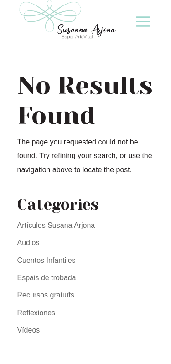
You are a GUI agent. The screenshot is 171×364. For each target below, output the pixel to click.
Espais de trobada (46, 278)
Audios (28, 242)
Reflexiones (36, 313)
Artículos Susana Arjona (56, 225)
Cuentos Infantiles (46, 260)
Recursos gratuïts (45, 295)
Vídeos (28, 330)
